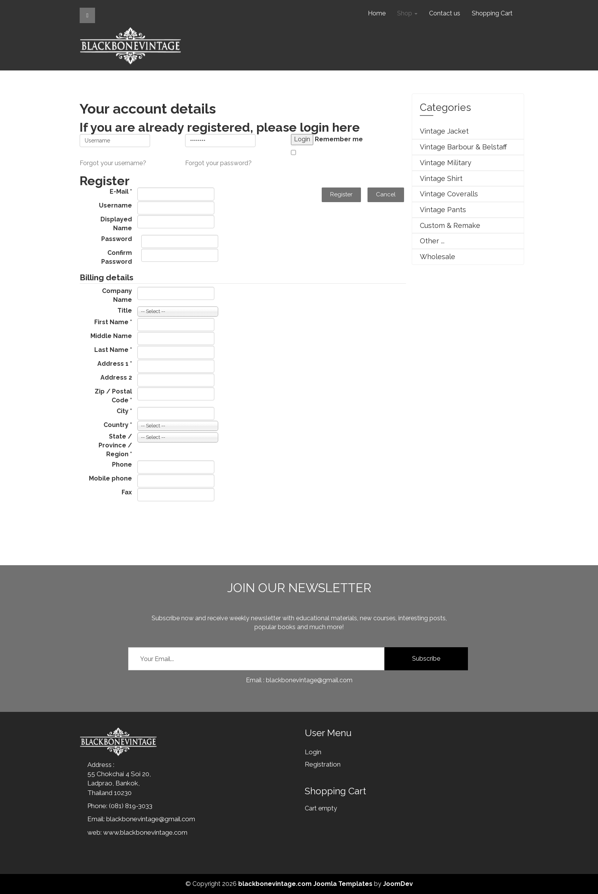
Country (118, 425)
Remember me (339, 139)
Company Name (117, 295)
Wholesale (437, 257)
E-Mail (121, 191)
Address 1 (114, 363)
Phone (122, 464)
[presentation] (138, 521)
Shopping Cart (492, 13)
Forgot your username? (113, 163)
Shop (407, 13)
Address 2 (116, 377)
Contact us (444, 13)
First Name (113, 322)
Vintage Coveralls (449, 194)
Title (124, 310)
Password (116, 239)
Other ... (432, 241)
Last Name (113, 349)
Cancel (386, 194)
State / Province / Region (115, 445)
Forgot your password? (218, 163)
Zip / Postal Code (113, 396)
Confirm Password (116, 257)
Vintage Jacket (444, 131)
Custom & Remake (450, 225)
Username (115, 205)
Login (313, 752)
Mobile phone (110, 478)
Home (377, 13)
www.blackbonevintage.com (145, 832)
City (124, 411)
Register (341, 194)
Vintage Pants (443, 210)
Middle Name (111, 336)
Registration (323, 764)
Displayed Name (116, 224)
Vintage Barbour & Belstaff (463, 147)
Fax (127, 492)
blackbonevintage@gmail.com (150, 819)
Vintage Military (445, 163)
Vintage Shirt (441, 178)
